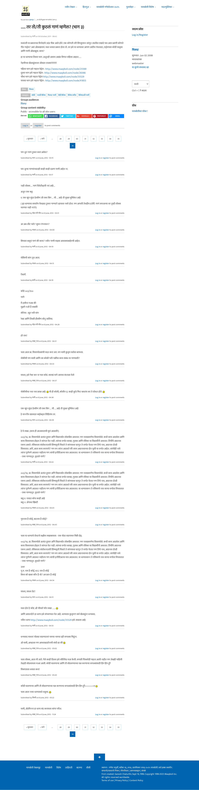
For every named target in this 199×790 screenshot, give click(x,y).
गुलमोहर (129, 7)
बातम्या (79, 768)
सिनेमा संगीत (72, 95)
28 (60, 139)
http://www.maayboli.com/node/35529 (63, 77)
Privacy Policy (121, 781)
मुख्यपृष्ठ (31, 20)
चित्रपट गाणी (52, 95)
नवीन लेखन (70, 7)
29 (69, 139)
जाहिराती (68, 768)
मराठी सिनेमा (41, 95)
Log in (28, 125)
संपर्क (144, 771)
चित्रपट (31, 89)
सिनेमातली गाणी (83, 95)
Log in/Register (140, 35)
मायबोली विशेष (147, 7)
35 (118, 139)
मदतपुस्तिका (166, 7)
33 (102, 139)
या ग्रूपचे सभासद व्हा (140, 67)
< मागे (42, 139)
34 (110, 139)
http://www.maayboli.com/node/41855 (65, 81)
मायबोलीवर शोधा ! (140, 111)
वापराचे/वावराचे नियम (110, 771)
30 (77, 139)
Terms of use (108, 781)
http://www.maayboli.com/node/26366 (65, 73)
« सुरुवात (29, 139)
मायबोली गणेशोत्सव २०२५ (107, 7)
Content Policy (136, 781)
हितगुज (86, 7)
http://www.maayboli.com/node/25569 (65, 69)
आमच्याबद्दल (135, 771)
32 (94, 139)
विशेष (58, 768)
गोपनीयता (125, 771)
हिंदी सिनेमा (62, 95)
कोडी (33, 95)
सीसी (88, 768)
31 (85, 139)
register (45, 125)
